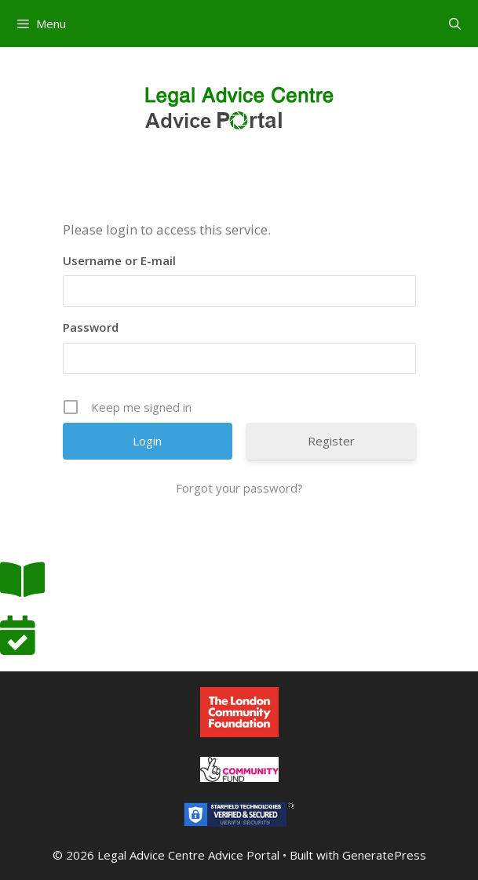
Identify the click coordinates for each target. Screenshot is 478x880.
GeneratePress (384, 855)
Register (331, 441)
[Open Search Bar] (455, 23)
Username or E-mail (119, 260)
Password (91, 327)
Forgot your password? (239, 488)
